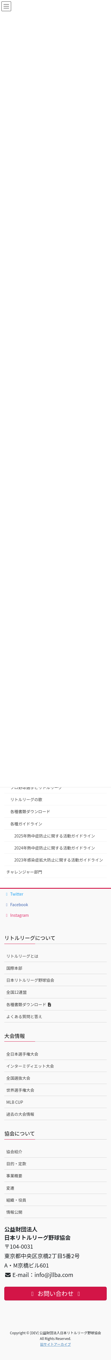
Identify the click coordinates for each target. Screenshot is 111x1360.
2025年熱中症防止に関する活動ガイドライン (54, 836)
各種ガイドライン (26, 824)
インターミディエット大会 (30, 1066)
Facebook (16, 904)
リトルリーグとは (22, 956)
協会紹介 (14, 1151)
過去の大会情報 (20, 1114)
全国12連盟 (16, 992)
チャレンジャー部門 (24, 872)
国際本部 (14, 968)
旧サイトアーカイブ (55, 1344)
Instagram (16, 915)
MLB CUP (14, 1102)
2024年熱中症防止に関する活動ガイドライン (54, 848)
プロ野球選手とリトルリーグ (36, 787)
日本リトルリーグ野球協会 (30, 980)
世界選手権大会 (20, 1090)
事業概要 (14, 1175)
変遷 (10, 1188)
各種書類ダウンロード (30, 811)
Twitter (13, 894)
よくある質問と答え (24, 1016)
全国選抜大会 (18, 1078)
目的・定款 (16, 1163)
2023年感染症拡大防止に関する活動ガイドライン (58, 860)
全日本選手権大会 (22, 1054)
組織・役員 (16, 1200)
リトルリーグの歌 (26, 799)
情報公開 (14, 1212)
